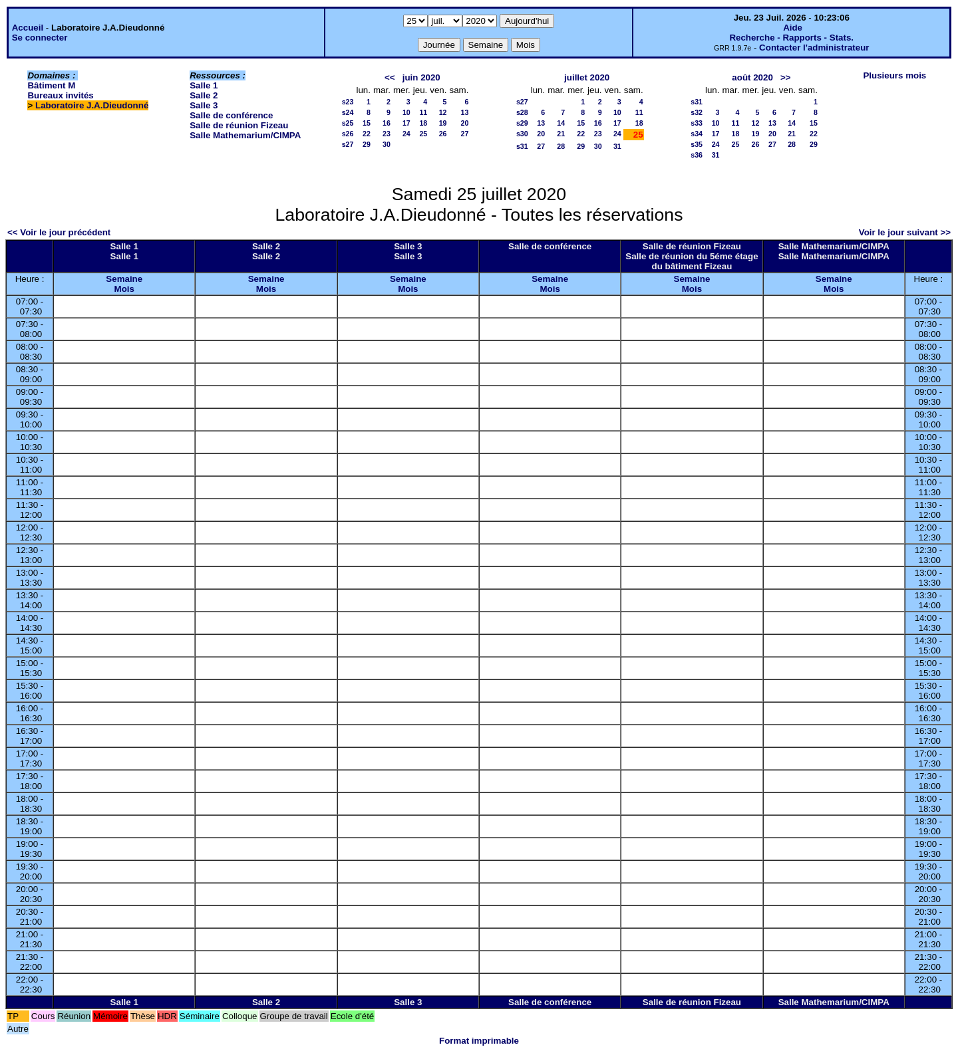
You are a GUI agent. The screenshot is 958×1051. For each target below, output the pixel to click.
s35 (697, 144)
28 (561, 146)
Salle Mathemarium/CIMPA (245, 135)
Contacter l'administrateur (814, 48)
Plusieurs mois (894, 75)
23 (387, 134)
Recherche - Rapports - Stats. (791, 38)
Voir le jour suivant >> (905, 232)
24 (406, 134)
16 (387, 123)
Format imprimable (479, 1041)
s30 (522, 134)
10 (406, 112)
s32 (697, 112)
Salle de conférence (231, 115)
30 (387, 144)
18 (423, 123)
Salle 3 (204, 105)
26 (443, 134)
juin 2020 (421, 77)
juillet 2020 (586, 77)
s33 (697, 123)
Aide (792, 28)
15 (367, 123)
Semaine (124, 279)
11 (423, 112)
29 (367, 144)
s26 (348, 134)
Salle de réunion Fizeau (239, 125)
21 (561, 134)
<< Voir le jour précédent (58, 232)
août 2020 (752, 77)
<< (390, 77)
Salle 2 (204, 95)
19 (443, 123)
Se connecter (40, 38)
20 (465, 123)
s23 (348, 102)
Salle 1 (204, 85)
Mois (124, 289)
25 (423, 134)
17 (406, 123)
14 (561, 123)
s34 (697, 134)
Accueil (27, 28)
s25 (348, 123)
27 (465, 134)
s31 (522, 146)
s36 (697, 155)
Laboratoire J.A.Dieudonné (91, 105)
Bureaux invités (60, 95)
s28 (522, 112)
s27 (348, 144)
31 (617, 146)
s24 (348, 112)
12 (443, 112)
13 (465, 112)
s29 (522, 123)
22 (367, 134)
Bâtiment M (51, 85)
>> (785, 77)
